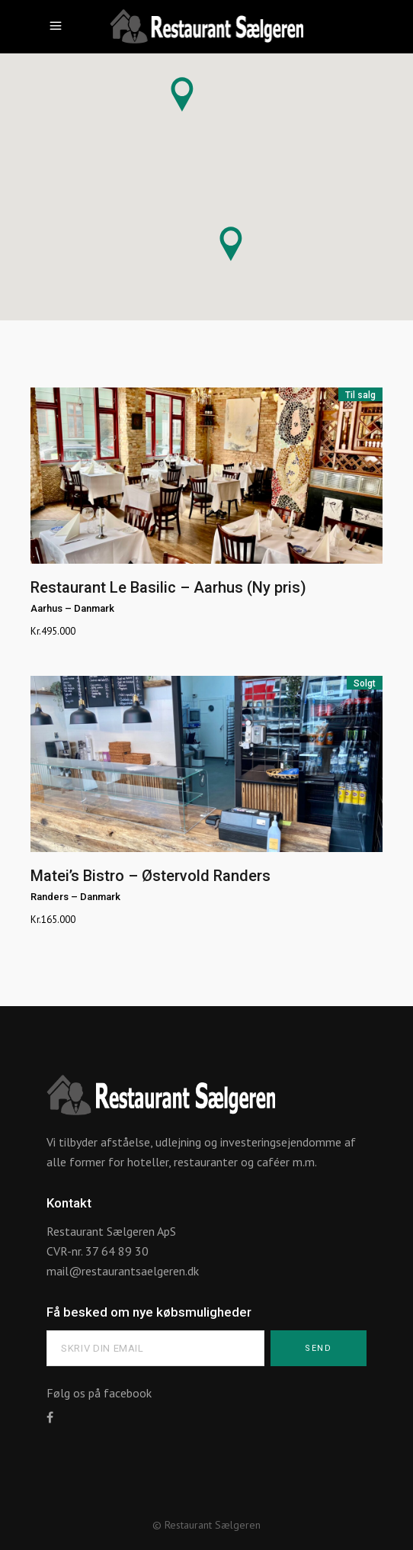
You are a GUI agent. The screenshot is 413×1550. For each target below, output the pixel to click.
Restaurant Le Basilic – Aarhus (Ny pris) (168, 587)
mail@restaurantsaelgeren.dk (122, 1270)
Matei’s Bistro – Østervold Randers (150, 876)
